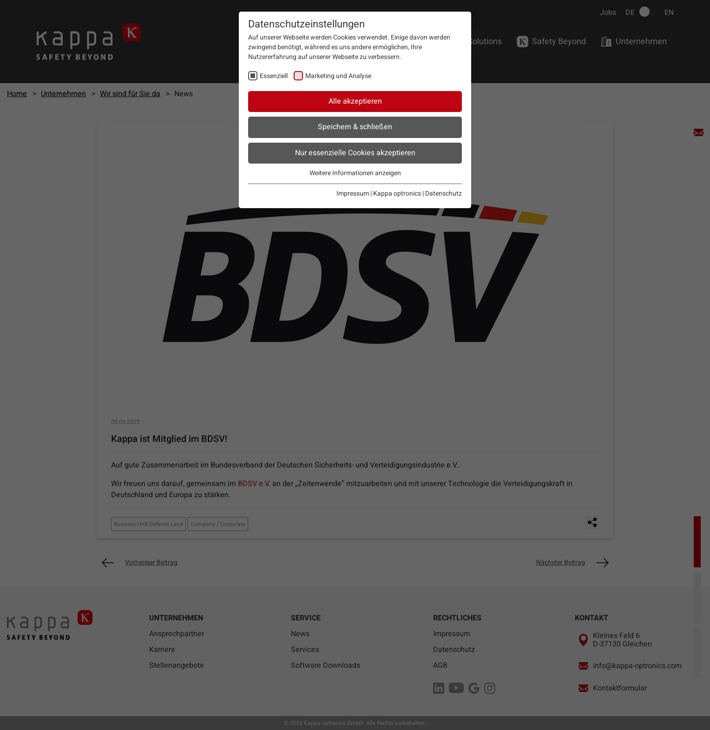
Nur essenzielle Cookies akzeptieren (355, 152)
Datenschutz (443, 193)
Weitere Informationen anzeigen (355, 173)
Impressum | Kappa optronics (378, 193)
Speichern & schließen (355, 126)
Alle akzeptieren (355, 101)
